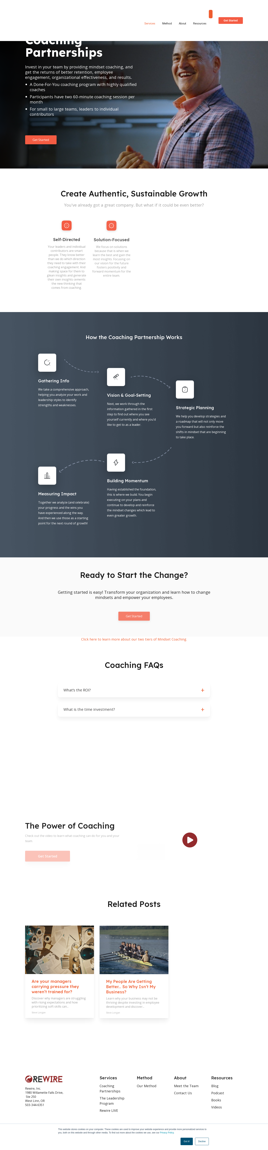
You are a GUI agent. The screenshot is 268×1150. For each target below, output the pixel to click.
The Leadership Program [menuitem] (112, 1101)
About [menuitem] (182, 8)
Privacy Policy (167, 1132)
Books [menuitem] (216, 1100)
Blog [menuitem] (214, 1086)
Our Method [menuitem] (146, 1086)
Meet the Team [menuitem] (186, 1086)
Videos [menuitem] (216, 1107)
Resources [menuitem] (199, 8)
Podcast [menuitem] (217, 1093)
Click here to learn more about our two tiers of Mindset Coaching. (134, 639)
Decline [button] (202, 1141)
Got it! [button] (187, 1141)
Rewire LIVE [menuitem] (109, 1110)
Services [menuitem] (149, 8)
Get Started (231, 8)
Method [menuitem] (167, 8)
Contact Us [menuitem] (183, 1093)
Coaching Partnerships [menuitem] (110, 1088)
